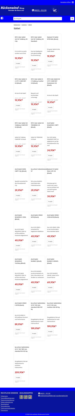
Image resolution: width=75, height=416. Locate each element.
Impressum (4, 410)
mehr (18, 63)
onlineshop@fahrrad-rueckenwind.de (54, 396)
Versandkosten (5, 406)
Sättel (30, 25)
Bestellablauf (5, 404)
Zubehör (24, 25)
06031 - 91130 (40, 10)
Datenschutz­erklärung (7, 400)
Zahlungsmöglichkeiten (8, 408)
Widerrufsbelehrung (7, 402)
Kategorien (17, 25)
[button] (72, 18)
